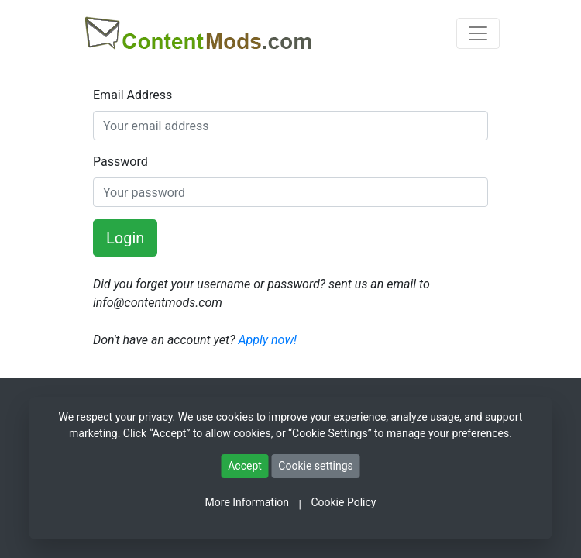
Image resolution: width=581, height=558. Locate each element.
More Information (247, 502)
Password (120, 161)
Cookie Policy (343, 502)
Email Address (132, 95)
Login (125, 238)
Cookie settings (315, 466)
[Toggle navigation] (478, 33)
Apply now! (267, 339)
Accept (245, 466)
